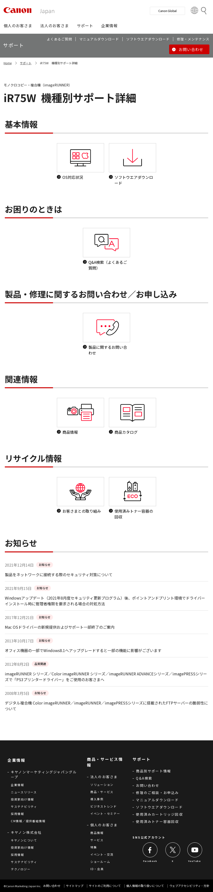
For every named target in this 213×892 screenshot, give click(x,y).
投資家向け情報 (22, 799)
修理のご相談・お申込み (157, 792)
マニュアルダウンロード (157, 799)
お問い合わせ (147, 785)
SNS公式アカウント (149, 837)
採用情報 (17, 814)
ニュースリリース (24, 792)
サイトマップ (74, 886)
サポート (26, 63)
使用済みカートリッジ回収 (159, 814)
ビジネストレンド (103, 806)
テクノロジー (20, 869)
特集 (93, 847)
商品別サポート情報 (153, 771)
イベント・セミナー (105, 813)
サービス (97, 840)
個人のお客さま (104, 824)
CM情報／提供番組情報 (28, 821)
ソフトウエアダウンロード (159, 807)
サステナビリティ (24, 806)
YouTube (194, 861)
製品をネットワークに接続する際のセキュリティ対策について (59, 574)
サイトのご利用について (105, 886)
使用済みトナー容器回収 (157, 821)
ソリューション (101, 784)
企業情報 (17, 785)
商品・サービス (101, 792)
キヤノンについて (24, 840)
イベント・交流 (101, 854)
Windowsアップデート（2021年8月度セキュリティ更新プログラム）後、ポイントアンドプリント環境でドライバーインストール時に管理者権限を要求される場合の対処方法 (105, 601)
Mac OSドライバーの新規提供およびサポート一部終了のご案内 (59, 627)
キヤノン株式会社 (26, 832)
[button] (18, 25)
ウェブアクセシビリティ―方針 (189, 886)
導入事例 (97, 799)
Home (8, 63)
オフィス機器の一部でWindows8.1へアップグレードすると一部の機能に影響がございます (83, 650)
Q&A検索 (144, 778)
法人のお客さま (104, 776)
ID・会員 (97, 869)
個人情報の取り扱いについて (145, 886)
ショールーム (100, 862)
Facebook (150, 861)
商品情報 (97, 833)
